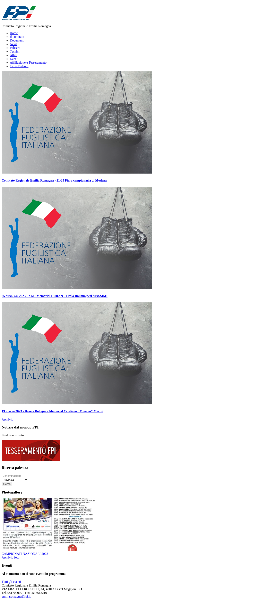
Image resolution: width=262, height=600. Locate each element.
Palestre (15, 47)
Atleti (13, 55)
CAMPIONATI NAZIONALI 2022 (25, 553)
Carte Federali (19, 66)
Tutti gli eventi (11, 581)
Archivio (7, 419)
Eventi (14, 59)
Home (14, 33)
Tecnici (14, 51)
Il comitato (17, 36)
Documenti (17, 40)
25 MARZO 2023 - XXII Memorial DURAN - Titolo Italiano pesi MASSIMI (54, 296)
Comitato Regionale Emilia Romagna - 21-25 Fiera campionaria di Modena (54, 180)
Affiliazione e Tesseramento (28, 62)
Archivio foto (10, 557)
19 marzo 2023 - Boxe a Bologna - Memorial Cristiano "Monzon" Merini (52, 411)
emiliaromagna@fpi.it (16, 596)
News (13, 44)
